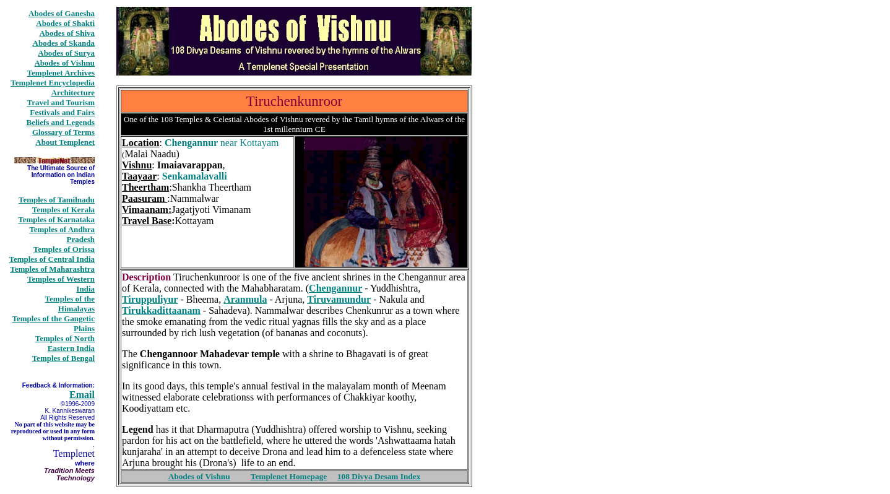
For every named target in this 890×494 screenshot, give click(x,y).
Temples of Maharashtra (52, 269)
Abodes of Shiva (67, 33)
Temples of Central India (52, 259)
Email (82, 394)
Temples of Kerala (63, 209)
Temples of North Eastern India (65, 343)
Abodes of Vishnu (64, 62)
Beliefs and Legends (60, 122)
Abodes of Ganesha (61, 13)
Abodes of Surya (66, 53)
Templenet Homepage (289, 476)
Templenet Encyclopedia (53, 82)
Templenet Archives (61, 72)
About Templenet (65, 142)
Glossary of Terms (63, 132)
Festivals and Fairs (62, 112)
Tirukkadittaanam (161, 310)
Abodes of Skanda (64, 43)
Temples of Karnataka (56, 219)
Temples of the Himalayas (70, 303)
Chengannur (335, 288)
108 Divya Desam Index (378, 476)
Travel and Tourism (61, 102)
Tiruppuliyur (150, 299)
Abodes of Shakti (65, 23)
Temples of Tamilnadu (57, 199)
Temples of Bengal (63, 358)
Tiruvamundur (339, 299)
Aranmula (245, 299)
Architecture (73, 92)
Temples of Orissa (64, 249)
